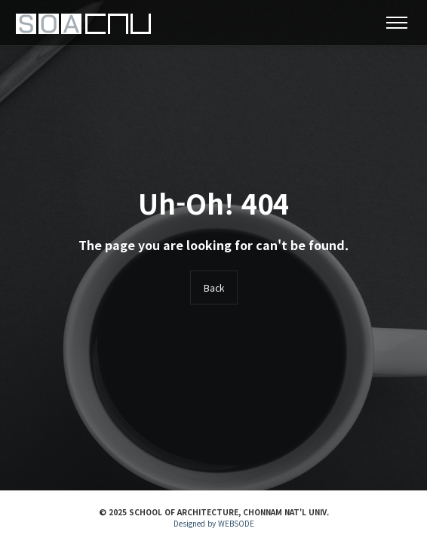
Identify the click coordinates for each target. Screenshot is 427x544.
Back (214, 287)
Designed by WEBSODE (214, 523)
